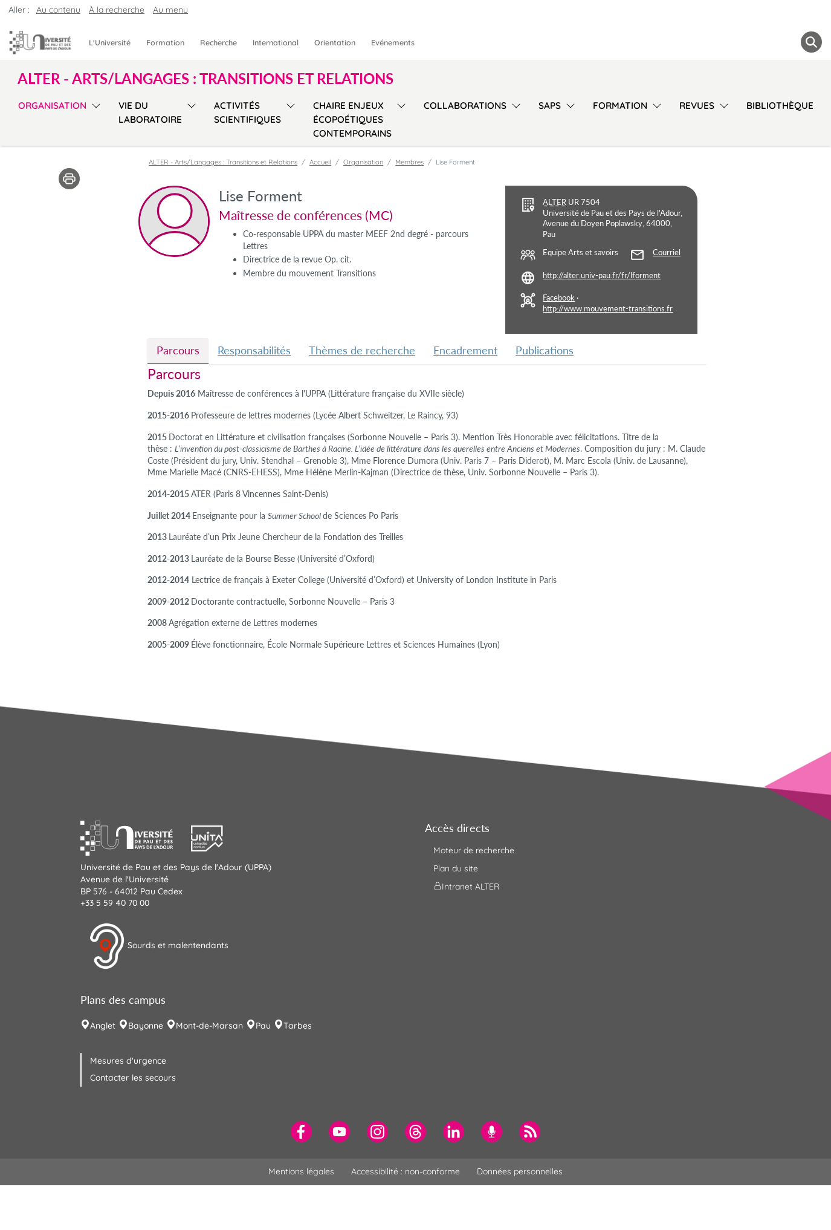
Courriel (667, 252)
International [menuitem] (276, 42)
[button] (136, 837)
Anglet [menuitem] (102, 1025)
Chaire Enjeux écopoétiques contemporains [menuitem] (352, 119)
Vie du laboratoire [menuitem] (150, 112)
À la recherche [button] (116, 9)
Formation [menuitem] (165, 42)
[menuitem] (301, 1132)
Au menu (170, 9)
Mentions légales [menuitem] (301, 1171)
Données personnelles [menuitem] (520, 1171)
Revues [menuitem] (696, 105)
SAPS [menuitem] (549, 105)
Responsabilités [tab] (254, 350)
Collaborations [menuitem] (465, 105)
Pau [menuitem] (263, 1025)
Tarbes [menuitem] (297, 1025)
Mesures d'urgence (128, 1060)
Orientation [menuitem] (334, 42)
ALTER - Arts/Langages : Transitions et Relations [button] (205, 78)
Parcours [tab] (178, 350)
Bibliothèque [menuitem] (779, 105)
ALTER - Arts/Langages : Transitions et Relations (223, 162)
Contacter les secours (133, 1077)
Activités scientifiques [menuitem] (247, 112)
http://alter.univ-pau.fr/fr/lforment (602, 275)
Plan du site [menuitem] (455, 868)
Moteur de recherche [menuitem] (473, 850)
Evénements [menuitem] (393, 42)
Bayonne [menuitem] (145, 1025)
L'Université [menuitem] (110, 42)
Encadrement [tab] (465, 350)
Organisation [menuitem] (52, 105)
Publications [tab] (545, 350)
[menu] (94, 118)
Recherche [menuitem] (218, 42)
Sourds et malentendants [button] (158, 946)
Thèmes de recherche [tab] (362, 350)
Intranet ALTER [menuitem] (466, 886)
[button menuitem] (811, 42)
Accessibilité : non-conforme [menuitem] (405, 1171)
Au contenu (58, 9)
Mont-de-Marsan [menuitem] (209, 1025)
